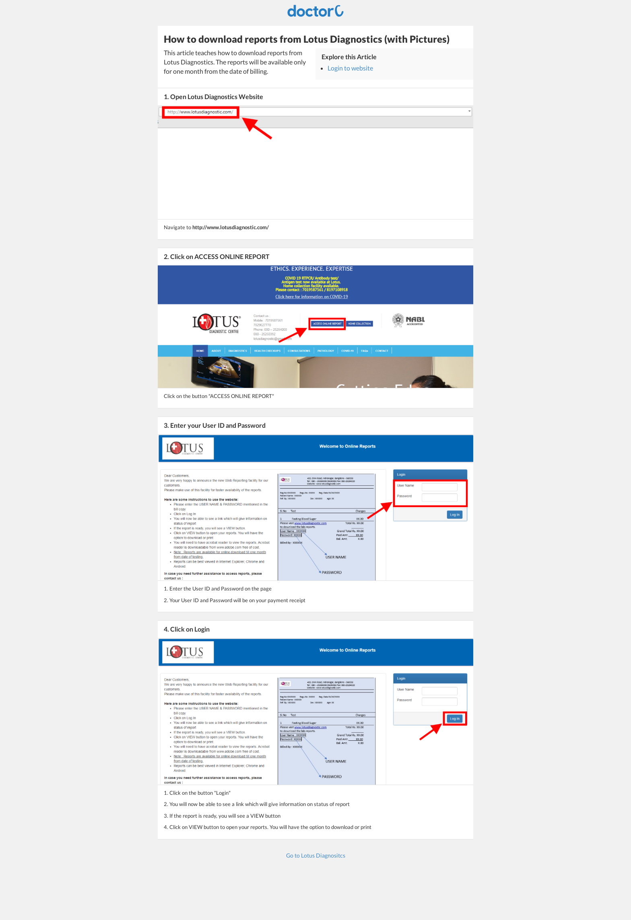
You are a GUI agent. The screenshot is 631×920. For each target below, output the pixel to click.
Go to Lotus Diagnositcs (315, 855)
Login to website (350, 68)
